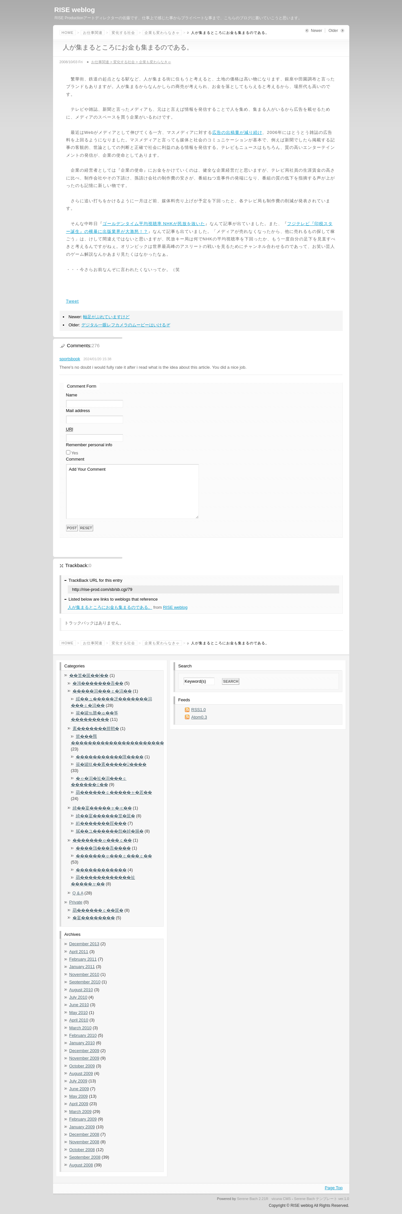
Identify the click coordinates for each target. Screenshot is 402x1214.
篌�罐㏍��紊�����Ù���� (111, 764)
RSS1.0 (198, 709)
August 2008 (81, 1165)
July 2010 (78, 997)
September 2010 (85, 981)
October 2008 (82, 1149)
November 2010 (84, 974)
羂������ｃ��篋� (98, 910)
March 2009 (80, 1111)
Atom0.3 (199, 717)
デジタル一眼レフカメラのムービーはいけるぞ (125, 324)
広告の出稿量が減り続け (237, 132)
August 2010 (81, 989)
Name (71, 395)
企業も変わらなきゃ (162, 33)
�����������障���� (110, 756)
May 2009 (78, 1096)
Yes (74, 452)
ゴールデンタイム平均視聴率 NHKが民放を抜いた (154, 223)
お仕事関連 (93, 33)
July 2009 (78, 1080)
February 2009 (83, 1119)
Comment (75, 459)
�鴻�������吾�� (98, 683)
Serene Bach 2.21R (252, 1199)
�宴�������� (94, 917)
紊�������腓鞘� (96, 728)
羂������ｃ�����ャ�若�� (114, 792)
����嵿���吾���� (103, 848)
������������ (101, 869)
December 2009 (84, 1050)
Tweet (72, 301)
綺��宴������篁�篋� (105, 815)
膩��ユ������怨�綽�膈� (110, 831)
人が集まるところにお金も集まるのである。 (110, 607)
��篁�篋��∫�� (89, 675)
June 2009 (79, 1088)
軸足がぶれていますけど (106, 316)
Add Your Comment (132, 491)
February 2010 (83, 1035)
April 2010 (79, 1020)
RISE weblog (74, 9)
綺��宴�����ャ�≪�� (102, 808)
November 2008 (84, 1141)
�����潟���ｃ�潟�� (102, 691)
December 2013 (84, 943)
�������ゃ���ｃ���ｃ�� (114, 855)
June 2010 (79, 1004)
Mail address (78, 410)
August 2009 (81, 1073)
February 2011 (83, 959)
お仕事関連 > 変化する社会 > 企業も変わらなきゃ (131, 62)
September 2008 (85, 1157)
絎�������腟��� (101, 823)
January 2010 (82, 1042)
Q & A (78, 893)
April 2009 (79, 1103)
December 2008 (84, 1134)
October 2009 (82, 1066)
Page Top (334, 1187)
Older (333, 30)
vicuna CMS (281, 1199)
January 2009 (82, 1126)
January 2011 (82, 966)
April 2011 (79, 951)
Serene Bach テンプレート (315, 1199)
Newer (316, 30)
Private (75, 902)
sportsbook (70, 358)
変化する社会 (123, 33)
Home (68, 33)
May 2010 (78, 1012)
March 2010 (80, 1027)
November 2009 (84, 1058)
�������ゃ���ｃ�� (102, 840)
